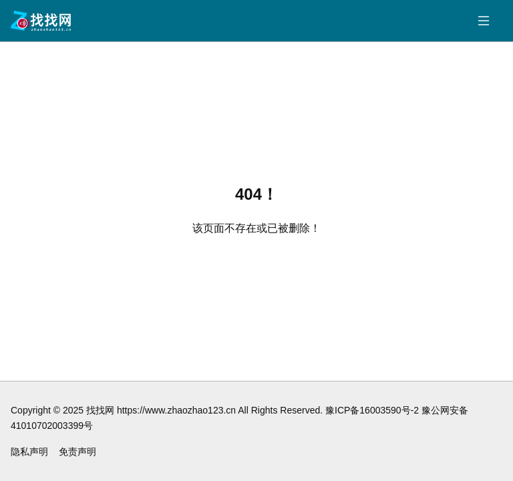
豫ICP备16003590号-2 (372, 410)
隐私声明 (29, 451)
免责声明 (77, 451)
